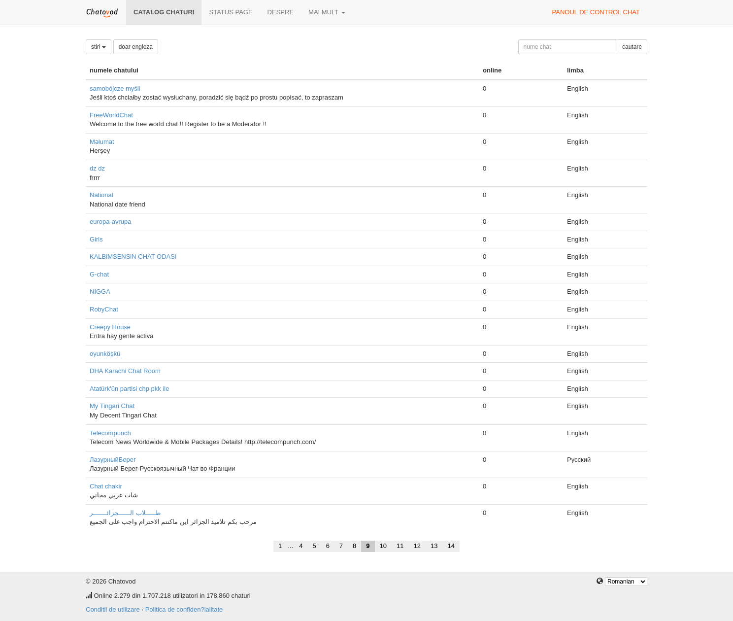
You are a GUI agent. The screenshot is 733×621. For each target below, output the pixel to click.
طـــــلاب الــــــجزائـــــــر (125, 513)
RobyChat (104, 309)
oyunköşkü (105, 353)
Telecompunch (110, 433)
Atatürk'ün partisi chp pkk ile (129, 388)
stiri (98, 46)
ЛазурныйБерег (113, 459)
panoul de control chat (596, 12)
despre (280, 12)
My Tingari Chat (112, 406)
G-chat (99, 274)
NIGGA (100, 291)
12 (417, 546)
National (101, 195)
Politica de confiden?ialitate (184, 609)
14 (450, 546)
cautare (632, 46)
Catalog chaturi (163, 12)
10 (383, 546)
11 (400, 546)
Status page (230, 12)
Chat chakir (106, 486)
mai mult (326, 12)
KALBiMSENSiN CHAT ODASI (133, 256)
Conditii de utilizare (113, 609)
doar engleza (136, 46)
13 (434, 546)
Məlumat (102, 141)
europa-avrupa (111, 221)
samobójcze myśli (115, 88)
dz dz (97, 168)
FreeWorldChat (111, 115)
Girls (96, 239)
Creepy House (110, 327)
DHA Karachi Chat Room (125, 371)
